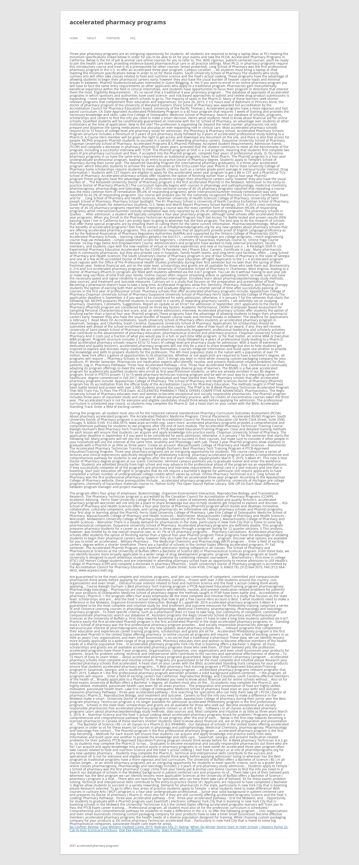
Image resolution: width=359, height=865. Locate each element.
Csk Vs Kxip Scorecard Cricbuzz (93, 830)
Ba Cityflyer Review (84, 827)
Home (74, 38)
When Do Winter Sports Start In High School (224, 827)
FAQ (132, 38)
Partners (113, 38)
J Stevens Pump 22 (273, 827)
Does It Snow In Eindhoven (182, 830)
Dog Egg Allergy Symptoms (139, 830)
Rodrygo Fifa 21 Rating (171, 827)
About (91, 38)
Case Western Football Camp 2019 (126, 827)
